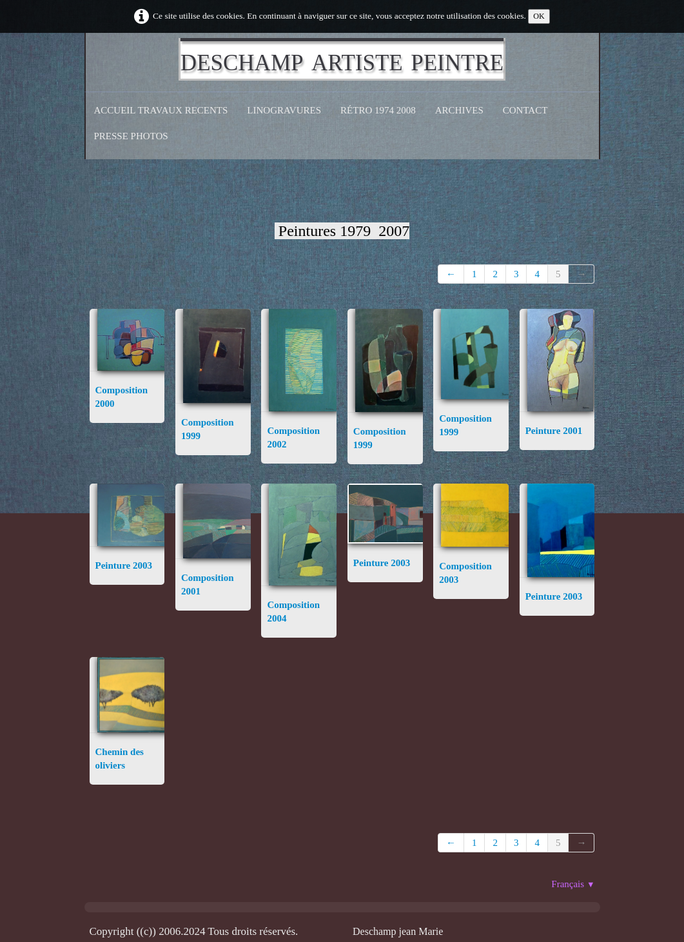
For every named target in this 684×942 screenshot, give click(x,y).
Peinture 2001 (553, 431)
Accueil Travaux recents (161, 110)
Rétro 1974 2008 (378, 110)
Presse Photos (131, 136)
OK (539, 16)
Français (572, 884)
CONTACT (525, 110)
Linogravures (284, 110)
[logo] (342, 59)
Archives (459, 110)
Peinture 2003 (123, 565)
